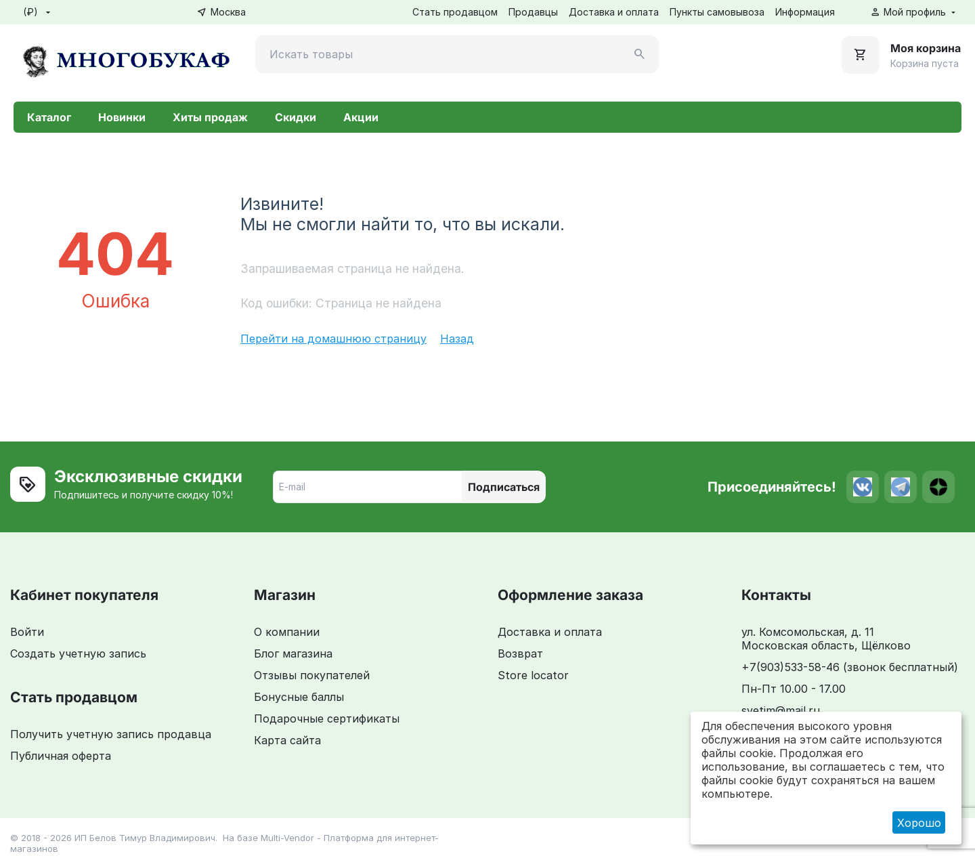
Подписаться (504, 487)
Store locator (533, 675)
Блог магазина (293, 653)
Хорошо (919, 823)
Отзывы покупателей (312, 675)
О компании (287, 632)
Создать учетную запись (78, 653)
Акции (360, 117)
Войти (27, 632)
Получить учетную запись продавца (110, 734)
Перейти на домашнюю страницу (333, 338)
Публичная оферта (60, 756)
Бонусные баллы (299, 697)
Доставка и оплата (614, 12)
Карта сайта (287, 740)
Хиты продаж (210, 117)
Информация (805, 12)
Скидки (295, 117)
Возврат (520, 653)
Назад (457, 338)
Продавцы (533, 12)
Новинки (122, 117)
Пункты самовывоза (717, 12)
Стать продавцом (455, 12)
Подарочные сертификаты (326, 718)
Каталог (49, 117)
